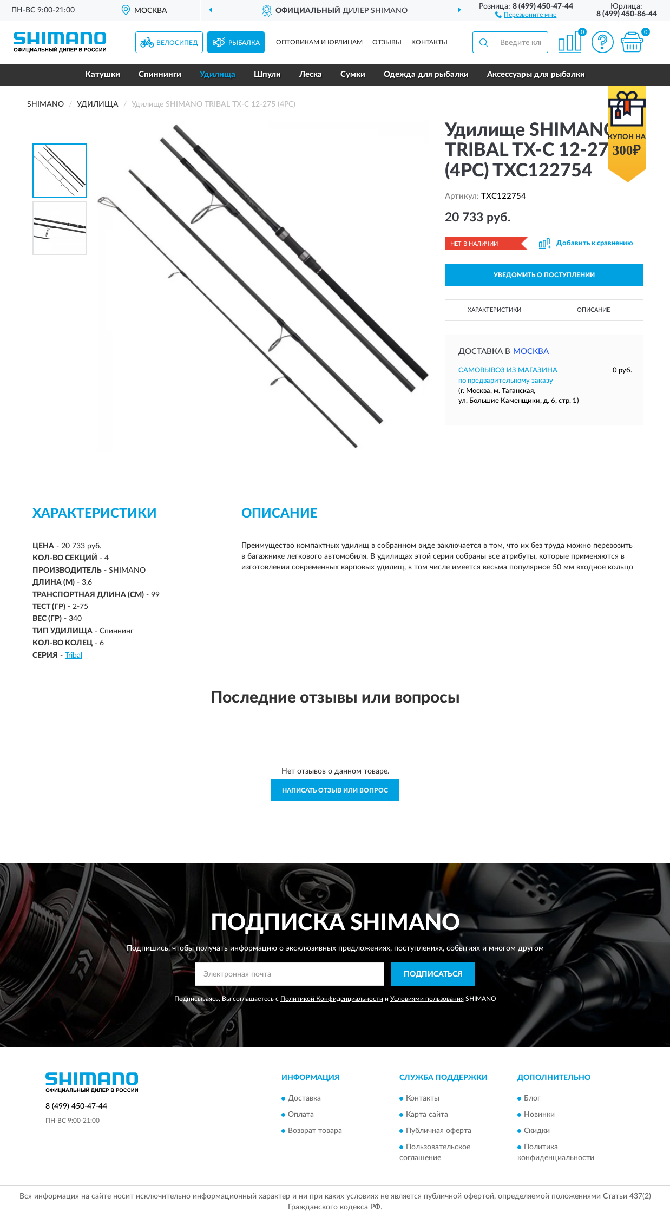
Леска (310, 74)
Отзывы (387, 42)
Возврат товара (315, 1131)
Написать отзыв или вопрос (335, 790)
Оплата (301, 1115)
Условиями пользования (427, 999)
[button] (525, 14)
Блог (532, 1099)
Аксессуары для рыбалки (536, 74)
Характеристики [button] (494, 310)
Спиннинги (160, 74)
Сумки (352, 74)
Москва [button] (531, 352)
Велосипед (177, 43)
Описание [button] (593, 310)
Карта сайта (427, 1115)
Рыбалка (244, 43)
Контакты (429, 42)
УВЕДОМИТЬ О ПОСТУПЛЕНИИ (544, 275)
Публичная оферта (438, 1131)
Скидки (537, 1131)
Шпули (267, 74)
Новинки (539, 1115)
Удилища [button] (217, 74)
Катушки (102, 74)
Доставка (304, 1099)
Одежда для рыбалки (426, 74)
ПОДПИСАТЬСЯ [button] (433, 974)
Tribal (73, 655)
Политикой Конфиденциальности (331, 999)
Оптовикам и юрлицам (319, 42)
